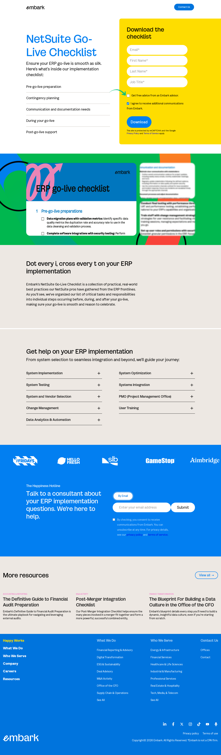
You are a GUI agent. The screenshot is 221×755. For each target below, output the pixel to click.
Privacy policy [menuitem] (191, 733)
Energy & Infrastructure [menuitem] (165, 650)
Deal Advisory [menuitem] (105, 671)
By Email (123, 496)
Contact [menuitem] (205, 657)
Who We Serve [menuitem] (14, 656)
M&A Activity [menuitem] (104, 678)
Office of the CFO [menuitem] (107, 685)
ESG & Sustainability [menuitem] (108, 664)
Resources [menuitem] (11, 679)
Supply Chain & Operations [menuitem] (112, 693)
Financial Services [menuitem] (161, 657)
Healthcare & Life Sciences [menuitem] (167, 664)
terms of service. (158, 534)
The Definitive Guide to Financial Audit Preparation (35, 602)
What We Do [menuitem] (13, 648)
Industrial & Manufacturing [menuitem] (166, 671)
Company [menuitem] (10, 664)
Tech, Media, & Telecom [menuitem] (164, 693)
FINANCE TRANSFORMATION (161, 594)
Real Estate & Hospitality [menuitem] (165, 685)
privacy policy (135, 534)
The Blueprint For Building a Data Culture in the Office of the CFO (182, 602)
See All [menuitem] (101, 700)
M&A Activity (82, 594)
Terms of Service (151, 133)
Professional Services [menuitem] (163, 678)
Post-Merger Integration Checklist (101, 602)
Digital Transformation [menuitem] (110, 657)
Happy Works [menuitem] (13, 641)
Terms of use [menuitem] (210, 733)
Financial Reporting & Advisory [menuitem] (115, 650)
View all (206, 575)
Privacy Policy (133, 133)
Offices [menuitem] (205, 650)
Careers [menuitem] (9, 671)
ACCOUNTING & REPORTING (15, 594)
